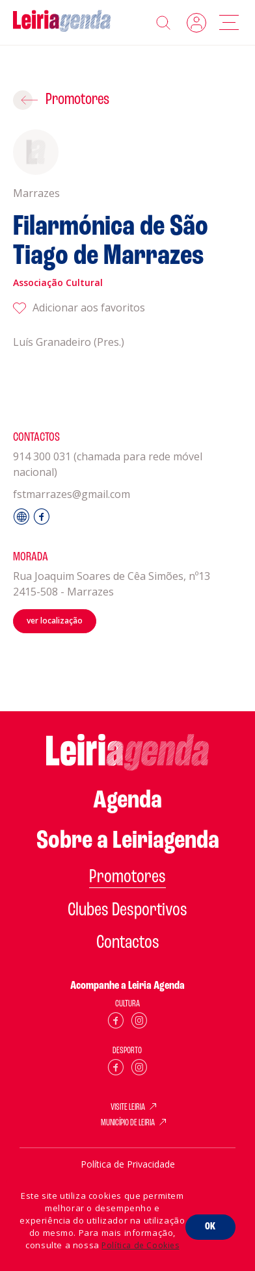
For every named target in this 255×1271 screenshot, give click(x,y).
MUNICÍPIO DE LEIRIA (128, 1123)
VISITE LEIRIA (128, 1107)
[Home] (62, 22)
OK (210, 1227)
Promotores (77, 100)
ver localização (55, 620)
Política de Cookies (140, 1245)
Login (196, 23)
